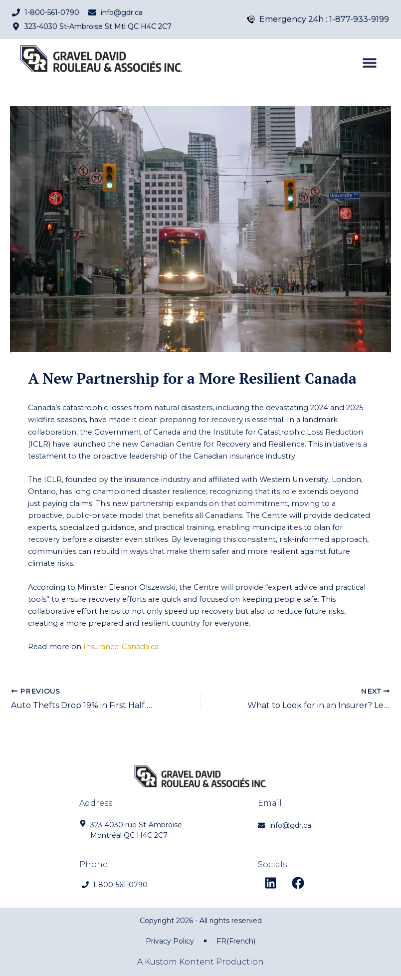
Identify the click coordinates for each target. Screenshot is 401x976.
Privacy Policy (170, 941)
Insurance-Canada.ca (121, 646)
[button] (370, 67)
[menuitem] (235, 941)
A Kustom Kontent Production (200, 962)
